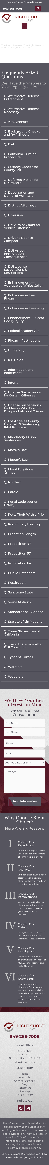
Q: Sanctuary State (18, 592)
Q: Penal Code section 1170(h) (21, 503)
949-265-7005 (13, 8)
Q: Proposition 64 (17, 563)
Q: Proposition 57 (17, 553)
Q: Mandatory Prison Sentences (20, 438)
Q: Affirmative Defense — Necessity (24, 110)
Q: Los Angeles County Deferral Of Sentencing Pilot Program (22, 424)
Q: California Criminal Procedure (20, 155)
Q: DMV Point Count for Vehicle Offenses (22, 226)
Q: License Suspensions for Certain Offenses (22, 393)
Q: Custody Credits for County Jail (21, 168)
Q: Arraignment (16, 122)
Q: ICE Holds (13, 360)
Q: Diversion (13, 215)
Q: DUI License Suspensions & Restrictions (15, 270)
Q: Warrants (13, 667)
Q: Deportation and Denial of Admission (20, 194)
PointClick (37, 1157)
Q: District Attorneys (20, 205)
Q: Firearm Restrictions (22, 340)
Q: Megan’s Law (16, 459)
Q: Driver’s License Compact (18, 239)
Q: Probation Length (20, 534)
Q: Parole (11, 492)
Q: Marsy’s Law (15, 450)
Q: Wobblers (13, 676)
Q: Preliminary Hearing (22, 524)
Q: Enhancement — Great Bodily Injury (24, 319)
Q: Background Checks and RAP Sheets (22, 133)
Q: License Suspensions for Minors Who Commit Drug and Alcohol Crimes (24, 408)
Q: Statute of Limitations (23, 621)
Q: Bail (9, 144)
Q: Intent (11, 382)
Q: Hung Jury (14, 350)
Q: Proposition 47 (17, 544)
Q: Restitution (15, 583)
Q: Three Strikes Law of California (22, 632)
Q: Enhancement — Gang (24, 308)
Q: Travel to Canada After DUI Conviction (23, 645)
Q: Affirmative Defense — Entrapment (24, 97)
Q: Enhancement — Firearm (19, 296)
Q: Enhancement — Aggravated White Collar (23, 284)
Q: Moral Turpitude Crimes (18, 470)
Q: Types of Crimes (18, 657)
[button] (38, 8)
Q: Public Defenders (19, 573)
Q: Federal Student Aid (22, 331)
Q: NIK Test (12, 482)
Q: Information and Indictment (18, 371)
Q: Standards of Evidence (23, 612)
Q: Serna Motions (17, 602)
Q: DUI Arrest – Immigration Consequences (15, 254)
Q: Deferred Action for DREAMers (21, 181)
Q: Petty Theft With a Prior (24, 514)
